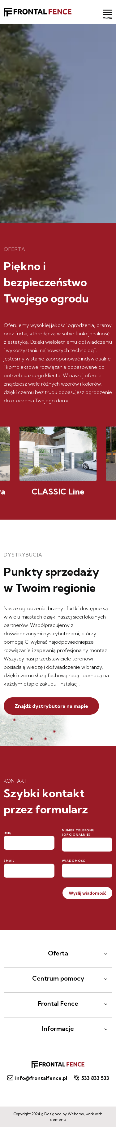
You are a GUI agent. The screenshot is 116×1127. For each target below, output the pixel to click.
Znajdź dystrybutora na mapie (51, 706)
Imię (7, 832)
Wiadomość (73, 860)
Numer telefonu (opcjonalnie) (78, 832)
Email (9, 860)
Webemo (76, 1113)
